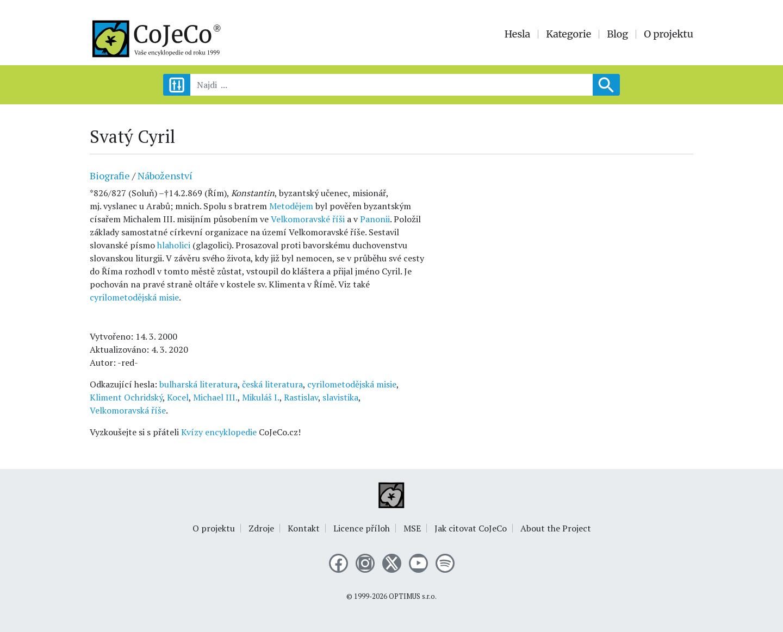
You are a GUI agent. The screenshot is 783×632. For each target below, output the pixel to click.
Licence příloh (361, 528)
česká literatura (272, 384)
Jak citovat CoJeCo (470, 528)
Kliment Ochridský (126, 397)
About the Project (555, 528)
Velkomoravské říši (308, 219)
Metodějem (291, 206)
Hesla (518, 34)
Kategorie (568, 34)
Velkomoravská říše (128, 410)
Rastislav (301, 397)
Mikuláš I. (260, 397)
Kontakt (304, 528)
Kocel (178, 397)
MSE (412, 528)
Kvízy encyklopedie (219, 432)
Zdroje (261, 528)
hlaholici (173, 245)
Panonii (375, 219)
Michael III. (215, 397)
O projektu (668, 34)
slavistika (340, 397)
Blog (617, 34)
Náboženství (165, 175)
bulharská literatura (198, 384)
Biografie (110, 175)
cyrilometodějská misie (134, 297)
